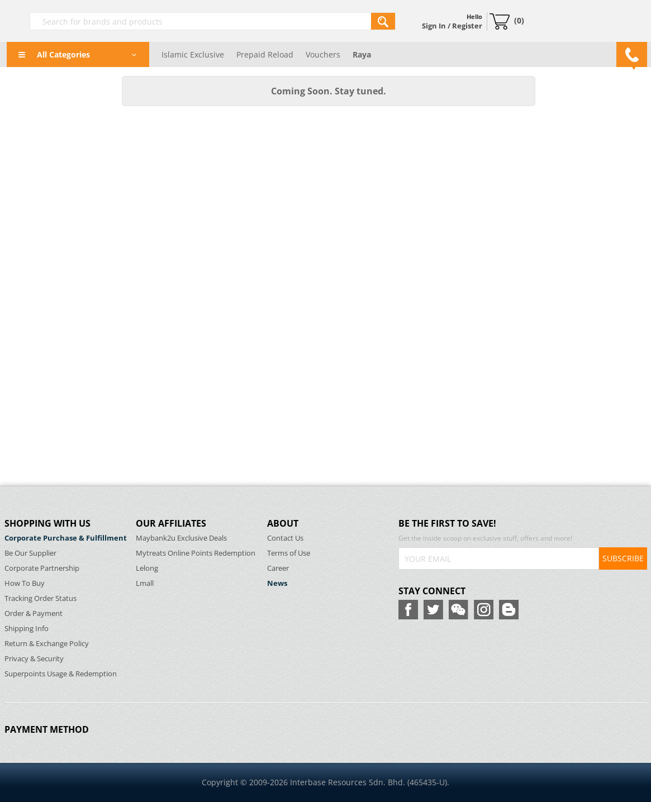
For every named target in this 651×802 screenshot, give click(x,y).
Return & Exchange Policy (46, 643)
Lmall (145, 583)
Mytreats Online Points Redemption (195, 553)
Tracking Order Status (40, 598)
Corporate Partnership (41, 568)
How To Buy (24, 583)
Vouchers (323, 54)
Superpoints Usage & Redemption (60, 674)
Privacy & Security (34, 658)
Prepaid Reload (264, 54)
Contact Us (285, 538)
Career (278, 568)
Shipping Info (26, 628)
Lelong (147, 568)
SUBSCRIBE (623, 558)
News (277, 583)
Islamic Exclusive (192, 54)
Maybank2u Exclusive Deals (181, 538)
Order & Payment (33, 613)
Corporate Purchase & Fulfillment (65, 538)
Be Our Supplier (30, 553)
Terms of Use (288, 553)
